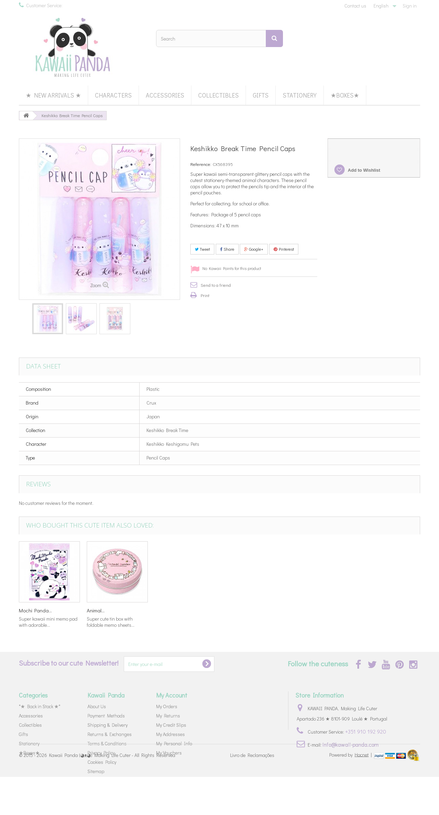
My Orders (166, 706)
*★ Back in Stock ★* (39, 706)
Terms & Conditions (107, 743)
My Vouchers (169, 752)
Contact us (355, 5)
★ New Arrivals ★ (53, 95)
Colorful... (96, 610)
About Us (96, 706)
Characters (113, 95)
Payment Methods (106, 715)
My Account (171, 695)
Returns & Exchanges (109, 734)
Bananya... (30, 610)
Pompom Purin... (240, 610)
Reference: (200, 164)
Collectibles (218, 95)
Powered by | (351, 793)
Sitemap (95, 771)
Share (227, 249)
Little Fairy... (167, 610)
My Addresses (170, 734)
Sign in (410, 5)
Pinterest (284, 249)
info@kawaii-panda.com (350, 744)
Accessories (165, 95)
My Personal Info (174, 743)
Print (205, 295)
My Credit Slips (171, 725)
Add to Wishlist (363, 170)
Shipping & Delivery (107, 725)
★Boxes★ (345, 95)
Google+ (253, 249)
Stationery (300, 95)
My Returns (168, 715)
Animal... (367, 610)
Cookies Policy (101, 762)
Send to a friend (216, 285)
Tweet (202, 249)
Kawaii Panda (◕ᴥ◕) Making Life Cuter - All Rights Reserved (112, 793)
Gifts (261, 95)
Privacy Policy (101, 752)
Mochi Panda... (306, 610)
